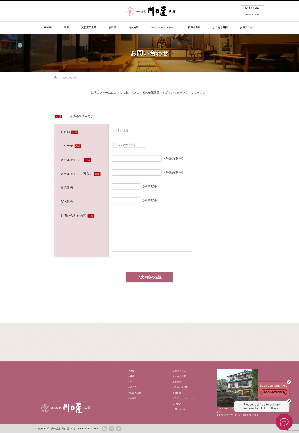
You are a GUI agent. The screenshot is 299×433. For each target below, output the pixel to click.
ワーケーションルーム (163, 27)
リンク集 (177, 403)
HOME (48, 27)
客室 (66, 27)
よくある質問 (220, 27)
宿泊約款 (177, 393)
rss (104, 428)
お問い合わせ (179, 409)
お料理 (112, 27)
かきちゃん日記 (180, 387)
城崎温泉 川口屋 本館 (63, 428)
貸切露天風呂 (88, 27)
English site (252, 7)
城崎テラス (133, 387)
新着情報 (177, 382)
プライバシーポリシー (183, 398)
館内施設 (133, 27)
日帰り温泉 (194, 27)
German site (252, 14)
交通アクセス (247, 27)
